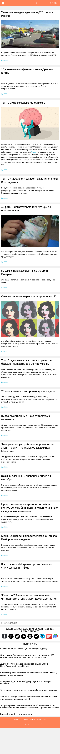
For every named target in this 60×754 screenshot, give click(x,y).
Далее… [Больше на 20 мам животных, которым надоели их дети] (4, 407)
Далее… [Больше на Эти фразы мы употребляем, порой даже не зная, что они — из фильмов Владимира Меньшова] (4, 467)
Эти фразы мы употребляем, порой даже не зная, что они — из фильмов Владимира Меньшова (27, 447)
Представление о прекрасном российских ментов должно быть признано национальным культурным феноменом (29, 507)
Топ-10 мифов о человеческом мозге (23, 102)
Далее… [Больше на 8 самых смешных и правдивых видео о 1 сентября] (4, 495)
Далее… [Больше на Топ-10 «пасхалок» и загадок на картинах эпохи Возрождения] (4, 198)
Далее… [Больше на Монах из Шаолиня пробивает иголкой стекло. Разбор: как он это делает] (4, 555)
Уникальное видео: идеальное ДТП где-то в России (27, 13)
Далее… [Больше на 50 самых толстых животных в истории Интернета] (4, 287)
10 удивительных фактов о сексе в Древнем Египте (27, 70)
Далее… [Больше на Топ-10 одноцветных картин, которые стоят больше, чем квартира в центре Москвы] (4, 382)
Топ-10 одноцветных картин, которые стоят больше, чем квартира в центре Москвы (27, 362)
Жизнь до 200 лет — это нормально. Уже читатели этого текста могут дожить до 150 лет (29, 596)
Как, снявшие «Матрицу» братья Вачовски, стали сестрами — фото (27, 565)
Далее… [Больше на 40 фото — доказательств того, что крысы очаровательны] (4, 261)
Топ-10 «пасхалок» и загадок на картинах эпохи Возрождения (29, 180)
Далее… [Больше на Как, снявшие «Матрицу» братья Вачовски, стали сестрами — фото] (4, 586)
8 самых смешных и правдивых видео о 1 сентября (26, 477)
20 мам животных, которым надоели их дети (28, 391)
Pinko (33, 152)
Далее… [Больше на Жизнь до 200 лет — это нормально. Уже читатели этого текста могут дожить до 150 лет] (4, 614)
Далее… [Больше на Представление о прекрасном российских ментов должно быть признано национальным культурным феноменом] (4, 527)
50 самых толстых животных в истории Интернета (24, 272)
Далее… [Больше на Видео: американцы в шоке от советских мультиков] (4, 435)
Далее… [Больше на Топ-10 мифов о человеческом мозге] (4, 169)
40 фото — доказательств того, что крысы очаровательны (26, 208)
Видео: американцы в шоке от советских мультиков (25, 417)
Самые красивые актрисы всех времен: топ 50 (28, 296)
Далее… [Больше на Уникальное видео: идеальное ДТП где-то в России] (4, 60)
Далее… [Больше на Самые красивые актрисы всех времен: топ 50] (4, 351)
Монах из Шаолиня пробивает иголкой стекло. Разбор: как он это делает (29, 537)
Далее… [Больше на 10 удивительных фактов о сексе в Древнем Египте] (4, 93)
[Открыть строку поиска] (36, 3)
